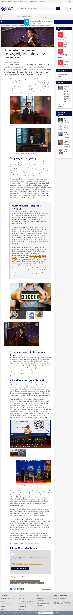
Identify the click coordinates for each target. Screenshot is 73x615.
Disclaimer (4, 609)
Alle (45, 8)
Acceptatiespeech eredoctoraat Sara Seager (63, 55)
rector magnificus (15, 583)
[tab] (14, 315)
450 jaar (12, 581)
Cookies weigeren (62, 613)
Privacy (3, 606)
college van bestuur (22, 581)
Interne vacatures (23, 604)
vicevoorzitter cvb (28, 583)
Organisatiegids (33, 1)
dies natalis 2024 (34, 581)
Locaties (3, 601)
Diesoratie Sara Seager (67, 62)
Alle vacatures (22, 606)
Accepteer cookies (20, 568)
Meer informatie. (32, 613)
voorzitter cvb (39, 583)
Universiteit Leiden (6, 1)
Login (70, 2)
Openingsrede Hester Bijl (62, 38)
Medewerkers (23, 1)
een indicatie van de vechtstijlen (28, 241)
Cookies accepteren (46, 613)
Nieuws (15, 25)
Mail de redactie (46, 589)
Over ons (21, 598)
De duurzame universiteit (26, 601)
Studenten (15, 1)
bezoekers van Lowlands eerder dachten (27, 267)
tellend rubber (25, 229)
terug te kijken (37, 543)
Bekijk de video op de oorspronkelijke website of (27, 564)
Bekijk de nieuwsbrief (60, 598)
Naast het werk (23, 609)
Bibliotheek (42, 1)
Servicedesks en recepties (8, 598)
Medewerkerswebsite (6, 25)
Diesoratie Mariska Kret (67, 44)
